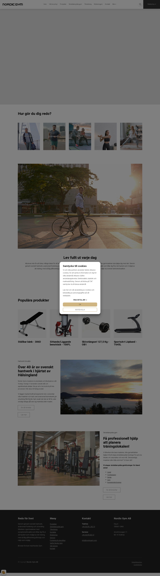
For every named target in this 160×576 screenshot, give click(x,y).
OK (80, 304)
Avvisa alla (80, 310)
